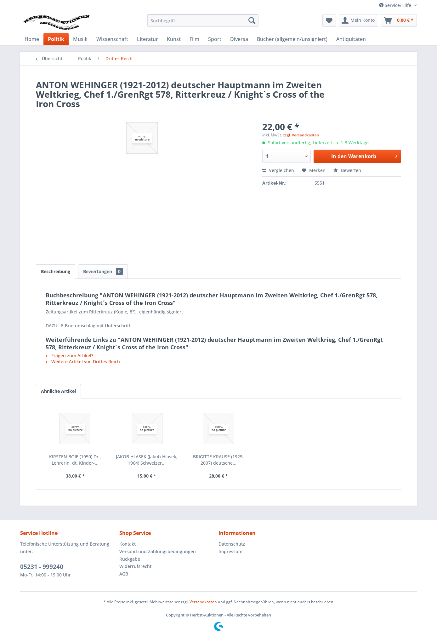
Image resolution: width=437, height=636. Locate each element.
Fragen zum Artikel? (69, 355)
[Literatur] (147, 39)
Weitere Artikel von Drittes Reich (83, 361)
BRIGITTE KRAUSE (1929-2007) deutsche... (218, 460)
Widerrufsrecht (135, 566)
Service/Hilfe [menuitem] (395, 5)
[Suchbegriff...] (202, 20)
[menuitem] (202, 20)
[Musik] (80, 39)
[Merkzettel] (329, 20)
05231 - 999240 (41, 567)
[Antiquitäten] (351, 39)
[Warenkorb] (399, 20)
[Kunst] (173, 39)
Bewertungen (103, 271)
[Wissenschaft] (112, 39)
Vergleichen (278, 170)
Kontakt (127, 544)
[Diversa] (239, 39)
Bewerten (347, 170)
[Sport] (215, 39)
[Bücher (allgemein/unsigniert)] (292, 39)
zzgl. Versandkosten (301, 135)
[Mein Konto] (358, 20)
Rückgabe (129, 559)
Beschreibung (55, 271)
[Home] (31, 39)
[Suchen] (251, 20)
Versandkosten (203, 601)
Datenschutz (232, 544)
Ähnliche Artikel (58, 391)
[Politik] (56, 39)
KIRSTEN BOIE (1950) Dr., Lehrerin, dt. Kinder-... (75, 460)
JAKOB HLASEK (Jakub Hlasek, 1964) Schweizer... (147, 460)
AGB (123, 574)
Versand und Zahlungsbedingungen (157, 551)
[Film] (194, 39)
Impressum (230, 551)
